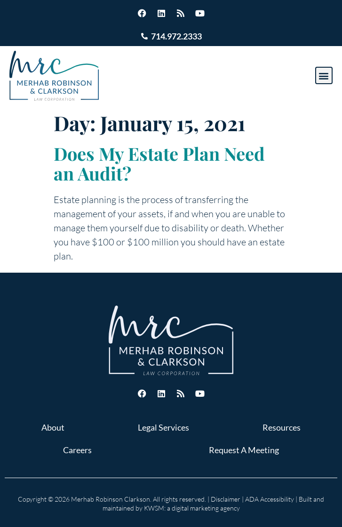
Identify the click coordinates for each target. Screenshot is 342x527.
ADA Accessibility (269, 499)
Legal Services (163, 427)
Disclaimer (225, 499)
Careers (77, 450)
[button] (324, 75)
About (52, 427)
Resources (281, 427)
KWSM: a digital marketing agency (192, 508)
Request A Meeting (244, 450)
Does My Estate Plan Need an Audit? (159, 163)
